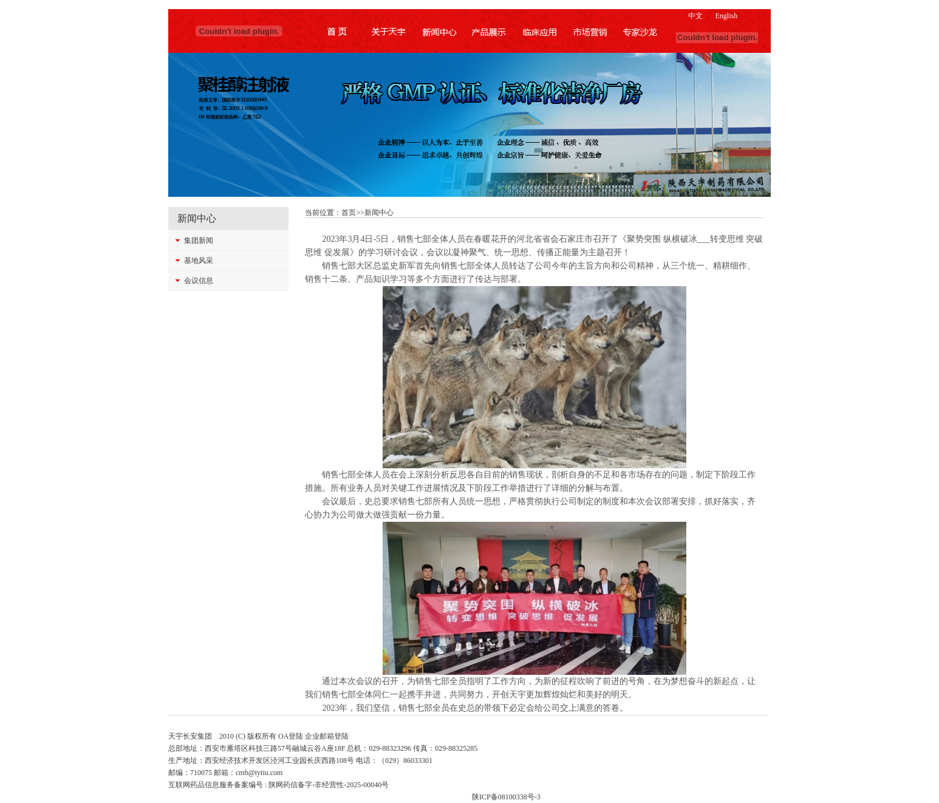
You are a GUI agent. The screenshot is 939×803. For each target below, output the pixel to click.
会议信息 (198, 280)
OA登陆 (290, 736)
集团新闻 (198, 240)
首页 (348, 212)
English (726, 16)
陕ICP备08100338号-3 (506, 797)
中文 (695, 16)
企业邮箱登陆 (327, 736)
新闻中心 (379, 212)
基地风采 (198, 260)
